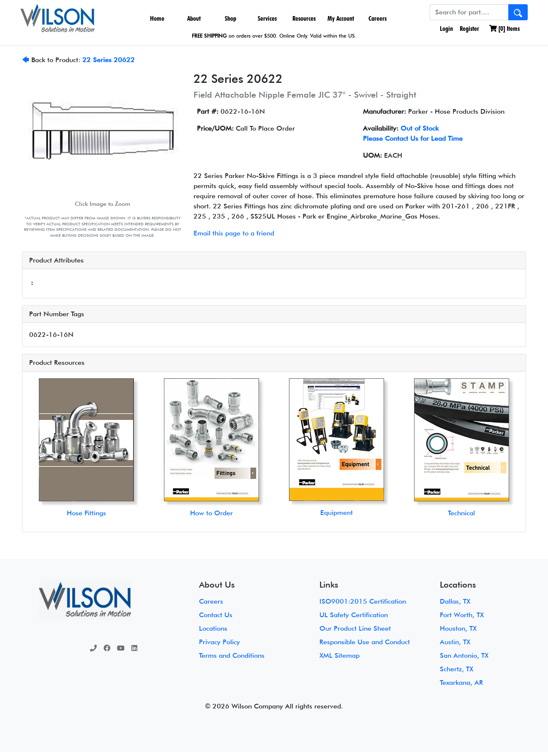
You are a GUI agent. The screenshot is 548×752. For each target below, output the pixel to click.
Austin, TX (455, 642)
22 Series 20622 (108, 60)
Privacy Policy (219, 642)
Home (157, 18)
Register (469, 29)
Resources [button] (304, 18)
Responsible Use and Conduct (364, 642)
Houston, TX (458, 628)
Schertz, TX (456, 669)
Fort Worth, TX (462, 615)
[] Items (504, 29)
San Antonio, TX (464, 655)
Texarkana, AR (461, 682)
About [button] (194, 18)
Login (445, 29)
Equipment (336, 513)
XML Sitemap (339, 655)
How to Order (211, 513)
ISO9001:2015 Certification (362, 601)
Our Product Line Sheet (355, 628)
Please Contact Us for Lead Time (413, 138)
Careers (377, 18)
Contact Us (215, 615)
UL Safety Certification (353, 615)
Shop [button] (230, 18)
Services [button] (267, 18)
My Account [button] (340, 18)
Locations (213, 628)
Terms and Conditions (231, 655)
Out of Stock (420, 128)
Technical (461, 513)
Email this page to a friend (234, 233)
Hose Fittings (86, 513)
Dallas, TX (455, 601)
